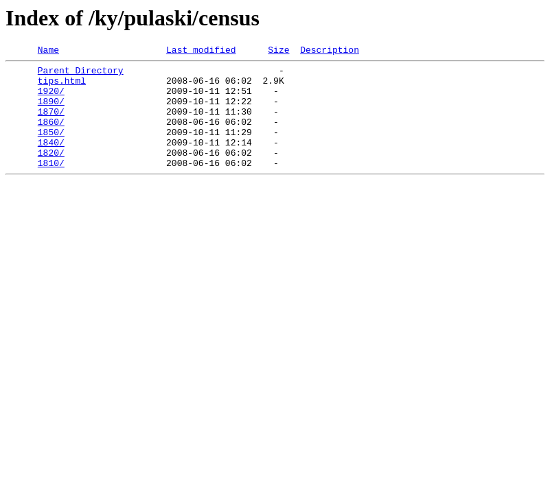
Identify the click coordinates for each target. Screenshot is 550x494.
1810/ (51, 185)
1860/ (51, 136)
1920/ (51, 99)
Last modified (201, 51)
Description (329, 51)
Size (278, 51)
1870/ (51, 123)
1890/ (51, 111)
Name (48, 51)
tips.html (62, 86)
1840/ (51, 160)
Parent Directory (81, 74)
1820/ (51, 173)
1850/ (51, 148)
